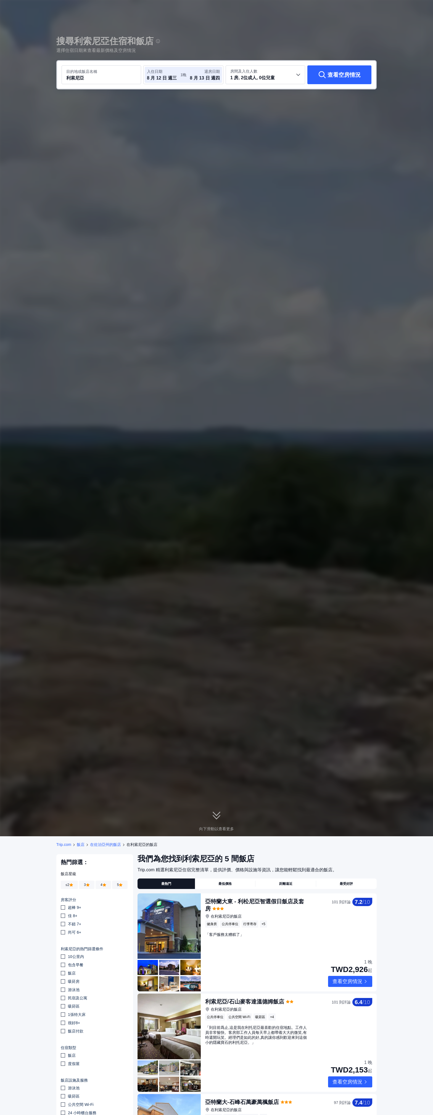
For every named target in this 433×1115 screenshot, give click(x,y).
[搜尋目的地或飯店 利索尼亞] (101, 74)
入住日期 (154, 71)
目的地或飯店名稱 (81, 71)
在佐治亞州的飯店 (105, 844)
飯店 (81, 844)
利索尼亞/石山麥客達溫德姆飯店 (244, 987)
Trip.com (63, 844)
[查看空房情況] (339, 74)
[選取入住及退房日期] (163, 75)
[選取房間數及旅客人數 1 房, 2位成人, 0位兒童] (265, 75)
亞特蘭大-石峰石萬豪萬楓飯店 (242, 1072)
